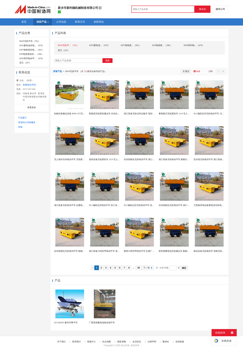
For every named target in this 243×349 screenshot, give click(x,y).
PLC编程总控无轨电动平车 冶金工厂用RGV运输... (217, 113)
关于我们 (61, 341)
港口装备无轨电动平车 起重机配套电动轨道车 (76, 205)
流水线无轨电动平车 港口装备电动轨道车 (213, 159)
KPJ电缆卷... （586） (162, 45)
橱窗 (196, 71)
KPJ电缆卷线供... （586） (31, 54)
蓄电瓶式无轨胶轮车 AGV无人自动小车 (177, 113)
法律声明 (152, 341)
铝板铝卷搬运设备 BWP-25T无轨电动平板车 (75, 113)
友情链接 (179, 341)
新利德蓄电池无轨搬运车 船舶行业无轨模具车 (180, 251)
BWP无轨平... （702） (68, 45)
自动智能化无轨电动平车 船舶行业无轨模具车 (76, 251)
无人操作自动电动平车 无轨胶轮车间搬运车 (75, 159)
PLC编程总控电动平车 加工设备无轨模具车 (109, 205)
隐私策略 (121, 341)
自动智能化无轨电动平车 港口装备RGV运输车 (181, 205)
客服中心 (91, 341)
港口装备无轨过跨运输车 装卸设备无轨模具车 (146, 113)
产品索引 (22, 117)
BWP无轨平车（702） (29, 41)
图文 (186, 71)
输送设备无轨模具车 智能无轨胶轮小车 (212, 251)
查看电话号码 (29, 85)
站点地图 (106, 341)
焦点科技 (125, 345)
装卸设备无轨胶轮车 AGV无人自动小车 (108, 159)
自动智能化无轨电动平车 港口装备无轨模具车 (146, 159)
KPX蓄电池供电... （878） (31, 45)
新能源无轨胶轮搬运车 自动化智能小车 (107, 113)
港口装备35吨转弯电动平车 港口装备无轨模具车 (112, 251)
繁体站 (165, 341)
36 (138, 268)
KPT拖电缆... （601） (131, 45)
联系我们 (76, 341)
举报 (20, 127)
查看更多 (31, 107)
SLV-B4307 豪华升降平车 (66, 322)
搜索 (107, 60)
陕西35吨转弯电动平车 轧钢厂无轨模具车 (143, 251)
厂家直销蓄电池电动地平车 (102, 322)
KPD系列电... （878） (194, 45)
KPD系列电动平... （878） (31, 58)
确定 (184, 268)
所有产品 (57, 71)
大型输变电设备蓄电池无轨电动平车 (211, 205)
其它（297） (25, 62)
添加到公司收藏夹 (26, 122)
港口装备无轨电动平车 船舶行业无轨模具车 (179, 159)
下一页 (148, 268)
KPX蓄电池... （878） (99, 45)
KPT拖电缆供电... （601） (31, 50)
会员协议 (136, 341)
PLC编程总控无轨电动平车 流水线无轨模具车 (145, 205)
